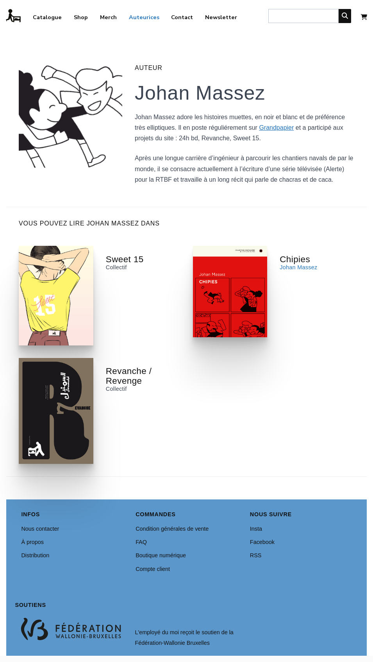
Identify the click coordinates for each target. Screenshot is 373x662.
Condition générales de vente (172, 529)
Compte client (153, 569)
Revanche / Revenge (129, 376)
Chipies (295, 259)
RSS (256, 555)
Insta (256, 529)
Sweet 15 (125, 259)
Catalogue (47, 17)
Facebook (262, 542)
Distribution (35, 555)
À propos (32, 542)
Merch (108, 17)
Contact (182, 17)
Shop (81, 17)
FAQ (141, 542)
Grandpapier (276, 127)
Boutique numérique (161, 555)
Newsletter (221, 17)
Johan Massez (298, 267)
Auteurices (144, 17)
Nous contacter (40, 529)
